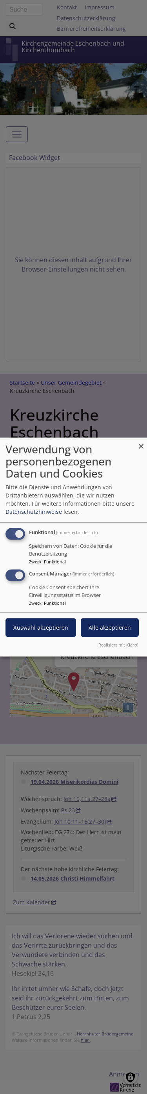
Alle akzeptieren (110, 627)
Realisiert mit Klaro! (118, 644)
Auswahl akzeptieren (40, 627)
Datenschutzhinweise (33, 511)
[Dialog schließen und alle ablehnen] (141, 443)
